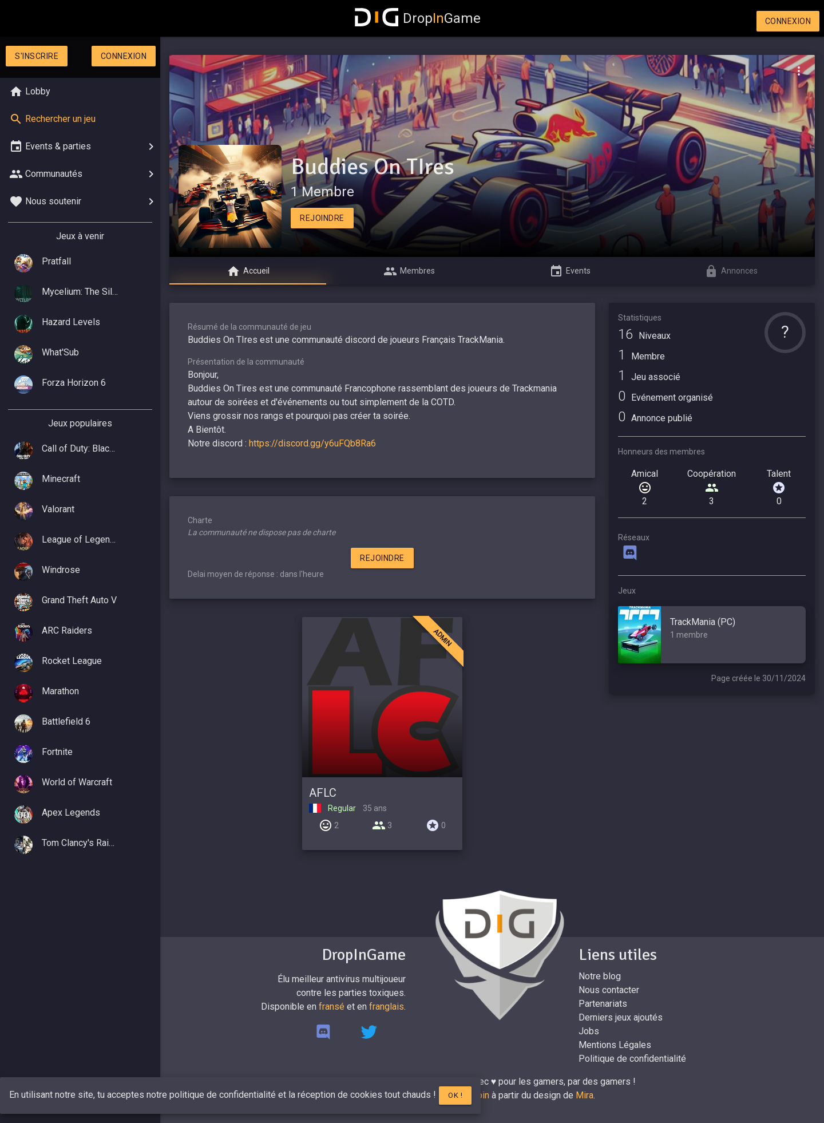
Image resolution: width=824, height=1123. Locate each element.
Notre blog (600, 976)
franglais (386, 1006)
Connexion (788, 21)
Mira (584, 1095)
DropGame (418, 18)
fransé (331, 1006)
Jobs (589, 1031)
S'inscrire (36, 56)
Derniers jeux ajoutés (621, 1017)
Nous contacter (609, 989)
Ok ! (455, 1095)
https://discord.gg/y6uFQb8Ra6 (312, 443)
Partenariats (603, 1003)
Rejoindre (322, 218)
